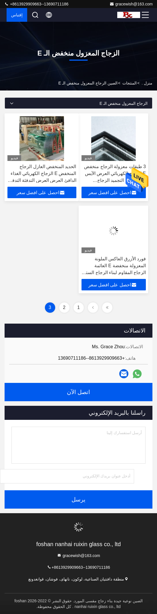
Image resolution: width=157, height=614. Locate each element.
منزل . (147, 83)
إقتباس (17, 15)
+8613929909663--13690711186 (36, 4)
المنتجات (129, 83)
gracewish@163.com (131, 4)
